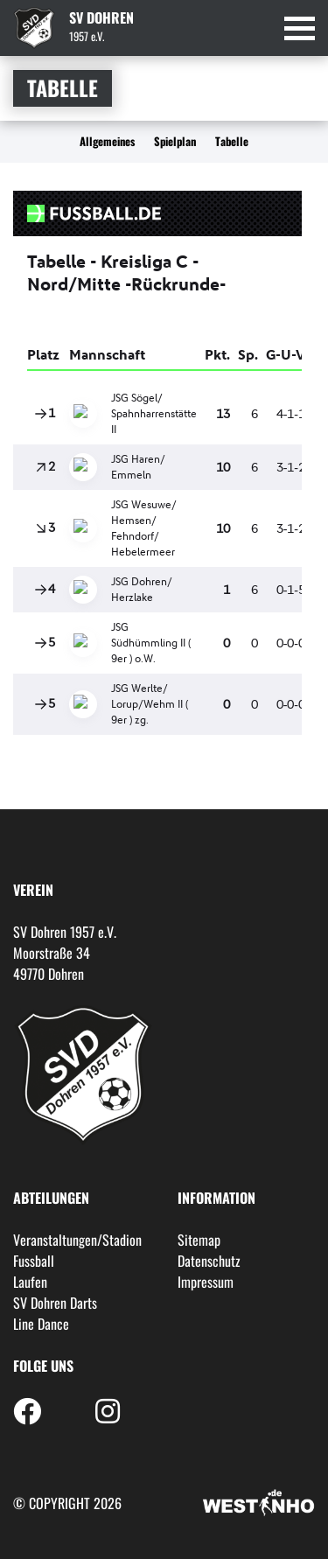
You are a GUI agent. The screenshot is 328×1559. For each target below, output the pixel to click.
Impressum (206, 1281)
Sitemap (199, 1239)
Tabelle (231, 141)
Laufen (30, 1281)
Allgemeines (107, 141)
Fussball (33, 1260)
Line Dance (41, 1323)
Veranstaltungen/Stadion (77, 1239)
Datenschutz (209, 1260)
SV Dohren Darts (55, 1302)
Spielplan (175, 141)
